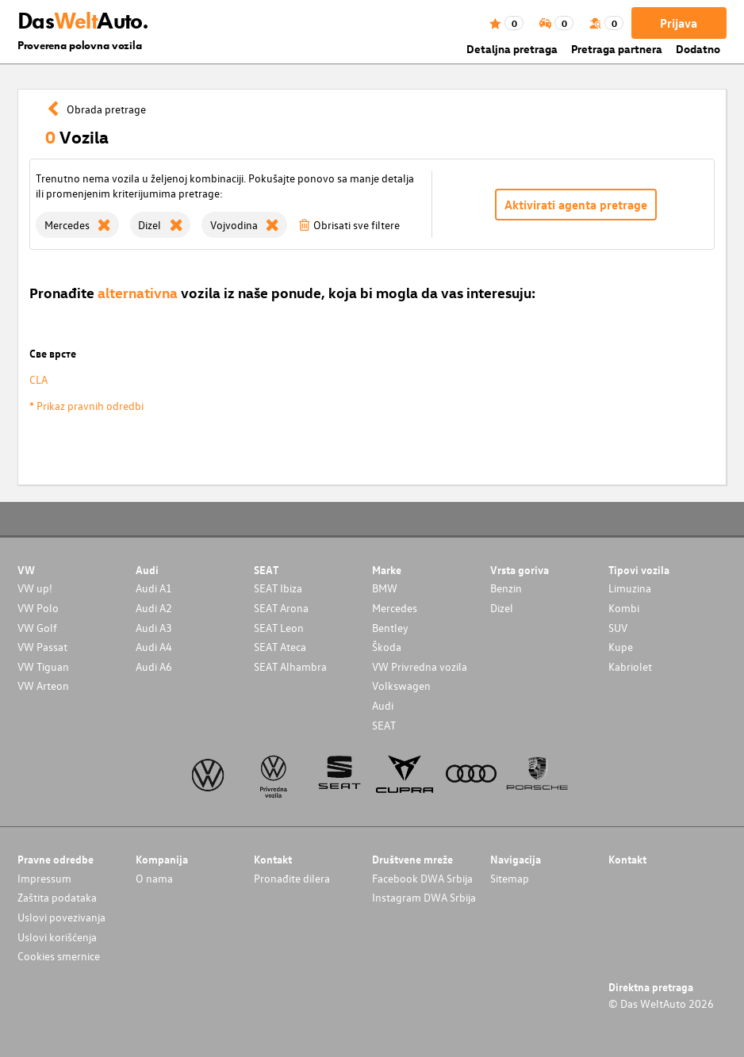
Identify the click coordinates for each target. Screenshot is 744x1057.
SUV (617, 627)
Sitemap (509, 878)
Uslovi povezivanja (61, 917)
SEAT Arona (281, 607)
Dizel (501, 607)
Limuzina (629, 588)
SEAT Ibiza (278, 588)
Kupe (620, 646)
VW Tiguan (43, 666)
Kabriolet (630, 666)
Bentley (390, 627)
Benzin (506, 588)
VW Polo (38, 607)
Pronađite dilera (292, 878)
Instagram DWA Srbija (424, 897)
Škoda (386, 646)
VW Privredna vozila (419, 666)
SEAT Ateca (280, 646)
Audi (382, 705)
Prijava (678, 23)
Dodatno (698, 48)
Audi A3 (154, 627)
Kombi (623, 607)
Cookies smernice (58, 955)
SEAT (384, 725)
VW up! (34, 588)
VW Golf (37, 627)
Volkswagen (401, 685)
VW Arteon (43, 685)
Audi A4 (154, 646)
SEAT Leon (279, 627)
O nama (154, 878)
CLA (38, 379)
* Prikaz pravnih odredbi (86, 405)
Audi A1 (154, 588)
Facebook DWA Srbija (422, 878)
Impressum (44, 878)
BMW (384, 588)
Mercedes (394, 607)
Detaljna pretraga (512, 48)
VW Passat (42, 646)
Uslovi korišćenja (57, 936)
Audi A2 (154, 607)
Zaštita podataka (57, 897)
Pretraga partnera (616, 48)
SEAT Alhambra (290, 666)
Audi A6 (154, 666)
